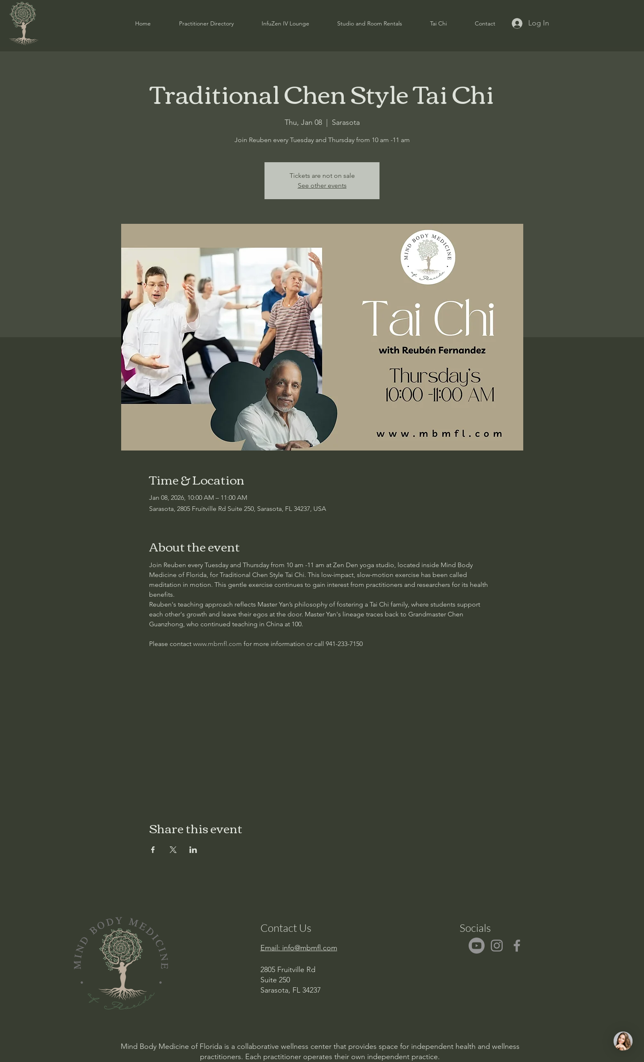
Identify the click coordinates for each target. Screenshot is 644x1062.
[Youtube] (477, 946)
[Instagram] (497, 946)
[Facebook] (517, 946)
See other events (322, 185)
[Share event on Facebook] (153, 849)
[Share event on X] (173, 849)
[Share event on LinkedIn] (193, 849)
